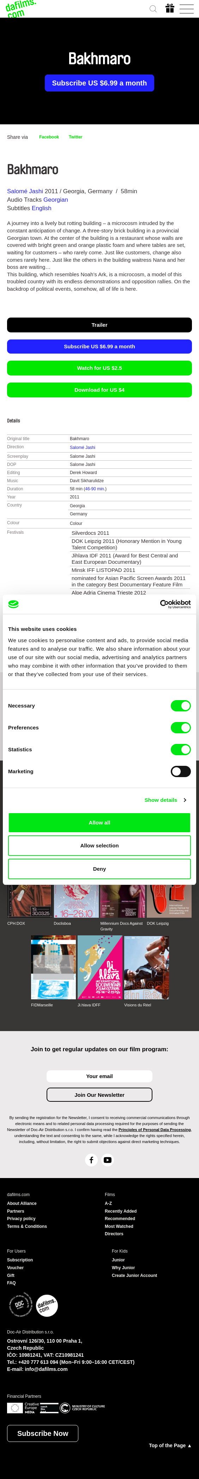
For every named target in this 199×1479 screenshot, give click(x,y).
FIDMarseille (42, 1005)
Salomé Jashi (25, 191)
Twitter (75, 137)
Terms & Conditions (27, 1226)
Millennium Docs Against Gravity (121, 926)
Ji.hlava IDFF (89, 1005)
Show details (161, 800)
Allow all (99, 823)
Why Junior (123, 1267)
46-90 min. (95, 488)
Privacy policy (21, 1218)
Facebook (49, 137)
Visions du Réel (137, 1005)
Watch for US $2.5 (99, 368)
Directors (114, 1233)
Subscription (20, 1260)
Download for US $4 (99, 390)
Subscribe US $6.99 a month (99, 83)
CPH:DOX (16, 923)
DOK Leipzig (158, 923)
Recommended (120, 1218)
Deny (99, 869)
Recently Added (121, 1211)
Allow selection (99, 845)
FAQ (11, 1282)
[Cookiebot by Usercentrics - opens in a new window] (160, 604)
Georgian (55, 199)
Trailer (99, 325)
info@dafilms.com (46, 1369)
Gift (10, 1275)
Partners (15, 1211)
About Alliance (22, 1203)
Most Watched (119, 1226)
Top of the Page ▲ (170, 1445)
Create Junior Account (134, 1275)
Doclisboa (62, 923)
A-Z (108, 1203)
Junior (118, 1260)
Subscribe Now (42, 1433)
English (42, 208)
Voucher (15, 1267)
